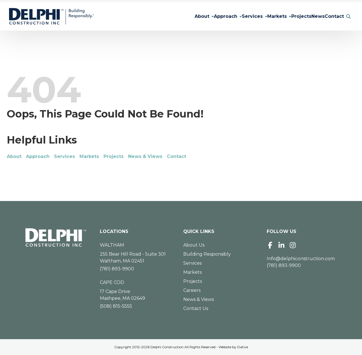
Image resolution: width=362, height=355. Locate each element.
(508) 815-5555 (116, 306)
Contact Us (195, 308)
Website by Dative (233, 347)
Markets (263, 16)
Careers (192, 290)
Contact (332, 16)
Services (234, 16)
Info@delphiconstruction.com (301, 258)
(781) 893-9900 (117, 268)
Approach (203, 16)
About (174, 16)
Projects (290, 16)
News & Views (145, 156)
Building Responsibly (207, 254)
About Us (193, 245)
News (311, 16)
